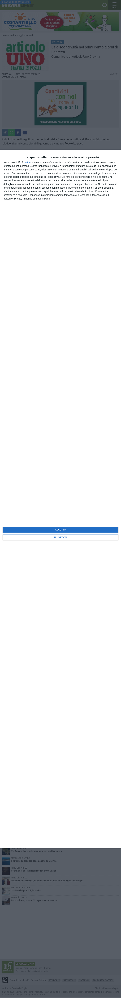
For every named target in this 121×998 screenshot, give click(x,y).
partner (27, 162)
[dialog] (60, 499)
